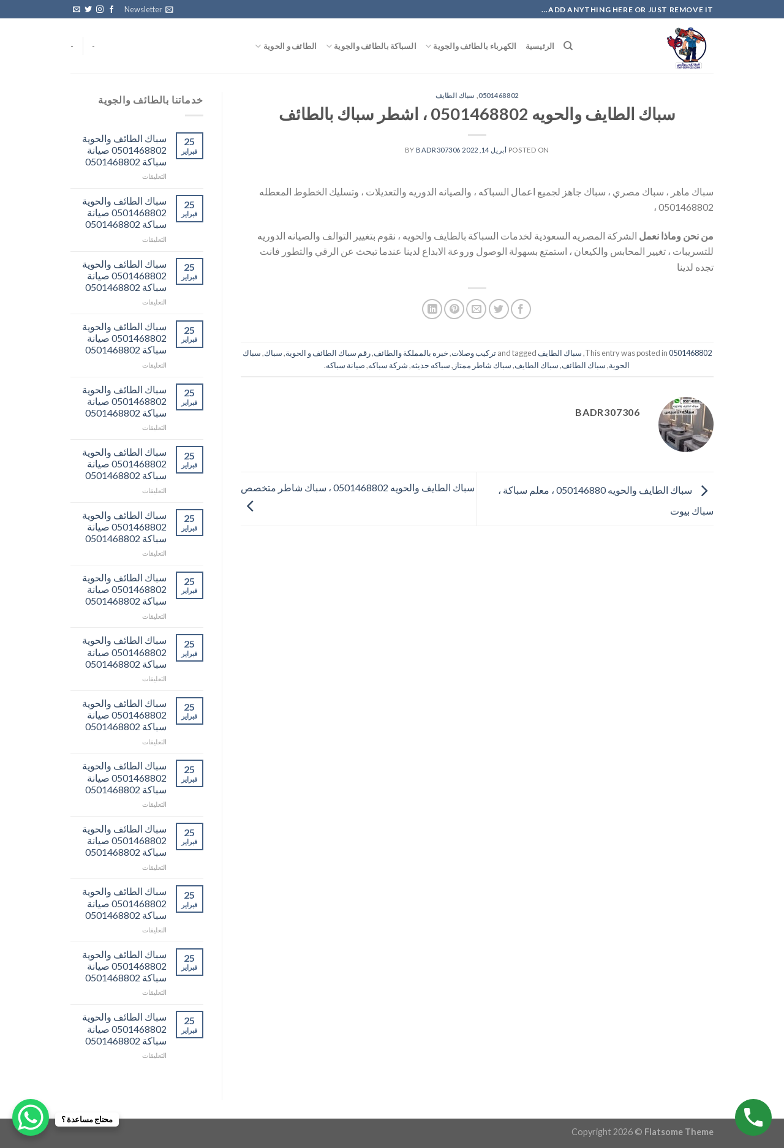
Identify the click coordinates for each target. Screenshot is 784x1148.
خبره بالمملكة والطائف (411, 353)
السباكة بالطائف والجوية (371, 46)
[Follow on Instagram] (100, 10)
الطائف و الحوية (286, 46)
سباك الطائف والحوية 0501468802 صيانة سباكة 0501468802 (124, 149)
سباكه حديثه (430, 365)
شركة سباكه (388, 365)
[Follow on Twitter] (88, 10)
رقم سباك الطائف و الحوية (328, 353)
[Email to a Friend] (476, 309)
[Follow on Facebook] (111, 10)
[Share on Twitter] (499, 309)
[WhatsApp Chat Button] (30, 1117)
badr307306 (438, 150)
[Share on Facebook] (521, 309)
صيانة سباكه (345, 365)
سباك (273, 353)
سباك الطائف (584, 365)
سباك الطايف (455, 95)
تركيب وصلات (473, 353)
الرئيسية (540, 46)
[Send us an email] (76, 10)
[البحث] (568, 46)
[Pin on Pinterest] (454, 309)
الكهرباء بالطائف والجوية (471, 46)
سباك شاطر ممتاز (482, 365)
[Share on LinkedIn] (432, 309)
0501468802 (498, 95)
